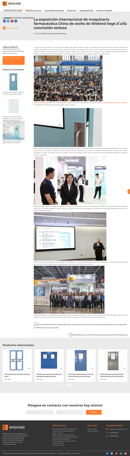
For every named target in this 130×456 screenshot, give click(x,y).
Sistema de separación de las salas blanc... (65, 429)
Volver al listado (10, 28)
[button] (69, 345)
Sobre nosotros (86, 11)
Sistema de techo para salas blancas (63, 431)
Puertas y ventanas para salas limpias (63, 435)
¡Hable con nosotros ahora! (12, 60)
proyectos (71, 11)
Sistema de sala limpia (13, 11)
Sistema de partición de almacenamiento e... (66, 437)
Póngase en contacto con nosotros (19, 18)
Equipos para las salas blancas (61, 439)
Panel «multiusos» (58, 433)
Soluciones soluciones (54, 11)
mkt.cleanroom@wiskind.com (118, 429)
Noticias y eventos (104, 11)
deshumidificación (58, 443)
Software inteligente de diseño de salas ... (65, 441)
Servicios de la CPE (33, 11)
